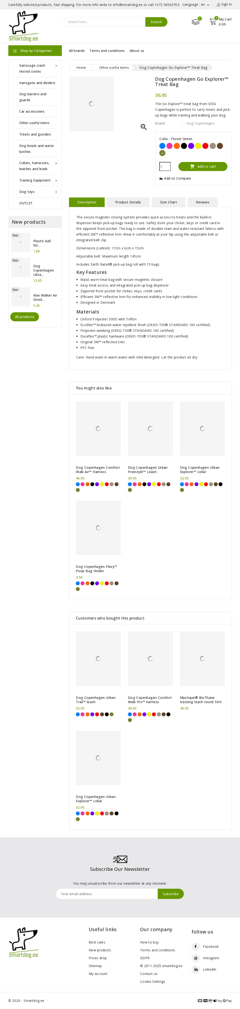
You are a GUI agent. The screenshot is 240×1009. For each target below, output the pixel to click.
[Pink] (169, 146)
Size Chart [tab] (168, 202)
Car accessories (32, 111)
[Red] (205, 146)
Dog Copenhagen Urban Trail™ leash (96, 700)
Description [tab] (86, 202)
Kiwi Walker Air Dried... (45, 297)
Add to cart (203, 166)
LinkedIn (209, 969)
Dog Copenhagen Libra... (43, 270)
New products (100, 950)
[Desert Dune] (213, 146)
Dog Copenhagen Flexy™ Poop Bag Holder (96, 569)
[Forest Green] (162, 153)
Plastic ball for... (42, 243)
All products (24, 316)
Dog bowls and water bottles (36, 148)
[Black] (184, 146)
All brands (77, 50)
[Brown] (220, 146)
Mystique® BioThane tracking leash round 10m (201, 700)
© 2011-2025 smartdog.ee (161, 966)
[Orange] (177, 146)
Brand (160, 123)
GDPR (145, 958)
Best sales (97, 942)
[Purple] (191, 146)
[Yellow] (198, 146)
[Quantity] (165, 166)
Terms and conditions (107, 50)
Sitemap (95, 966)
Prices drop (98, 958)
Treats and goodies (35, 134)
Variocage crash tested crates (38, 68)
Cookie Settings (152, 981)
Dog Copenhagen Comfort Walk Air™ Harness (98, 469)
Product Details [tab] (128, 202)
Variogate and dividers (37, 83)
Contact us (148, 973)
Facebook (211, 946)
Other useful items (34, 123)
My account (98, 973)
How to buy (149, 942)
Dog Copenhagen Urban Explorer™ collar (200, 469)
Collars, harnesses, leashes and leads (38, 165)
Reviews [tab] (202, 202)
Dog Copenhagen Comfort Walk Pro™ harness (150, 700)
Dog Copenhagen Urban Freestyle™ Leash (148, 469)
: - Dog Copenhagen (198, 123)
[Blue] (162, 146)
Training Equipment (38, 180)
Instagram (211, 958)
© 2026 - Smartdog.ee (26, 1000)
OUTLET (26, 203)
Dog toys (38, 192)
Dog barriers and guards (33, 97)
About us (137, 50)
